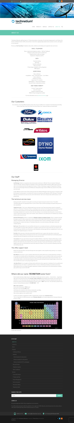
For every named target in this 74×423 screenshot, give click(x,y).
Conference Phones (17, 352)
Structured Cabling (16, 384)
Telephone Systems (17, 367)
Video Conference (16, 369)
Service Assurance (16, 382)
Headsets (15, 354)
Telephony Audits (16, 387)
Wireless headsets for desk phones (21, 359)
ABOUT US (57, 26)
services (44, 95)
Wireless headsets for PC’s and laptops (21, 362)
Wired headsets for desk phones (20, 357)
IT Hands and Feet (16, 377)
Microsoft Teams (16, 364)
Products (38, 26)
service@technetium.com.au (27, 1)
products (39, 95)
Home (33, 26)
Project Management (17, 379)
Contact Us (51, 26)
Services (45, 26)
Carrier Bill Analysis (17, 374)
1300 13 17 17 (16, 1)
